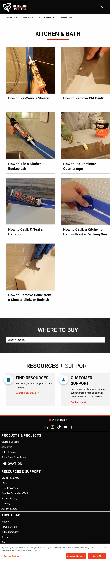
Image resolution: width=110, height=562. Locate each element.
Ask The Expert (9, 508)
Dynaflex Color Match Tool (14, 493)
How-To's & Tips (50, 18)
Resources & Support (31, 18)
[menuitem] (55, 446)
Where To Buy (57, 420)
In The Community (10, 532)
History (5, 521)
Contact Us (77, 402)
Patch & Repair (8, 452)
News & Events (9, 526)
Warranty (5, 503)
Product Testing (9, 498)
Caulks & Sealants (10, 442)
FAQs (4, 483)
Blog (3, 542)
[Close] (105, 548)
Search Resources (26, 393)
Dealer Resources (10, 478)
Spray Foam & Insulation (13, 457)
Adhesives (6, 447)
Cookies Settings (11, 556)
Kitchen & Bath (66, 18)
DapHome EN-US (12, 18)
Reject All (97, 556)
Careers (5, 537)
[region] (55, 552)
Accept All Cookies (76, 556)
